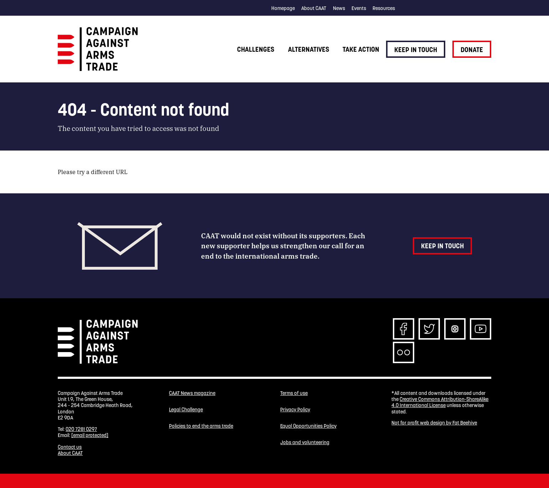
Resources (384, 8)
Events (359, 8)
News (339, 8)
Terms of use (294, 393)
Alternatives (308, 49)
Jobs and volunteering (304, 442)
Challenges (255, 49)
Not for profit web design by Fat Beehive (434, 423)
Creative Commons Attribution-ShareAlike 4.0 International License (439, 402)
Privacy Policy (295, 410)
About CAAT (313, 8)
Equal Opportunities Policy (308, 426)
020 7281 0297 (81, 429)
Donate (472, 49)
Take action (361, 49)
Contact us (70, 447)
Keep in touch (415, 49)
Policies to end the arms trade (201, 426)
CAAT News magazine (192, 393)
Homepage (283, 8)
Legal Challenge (186, 410)
